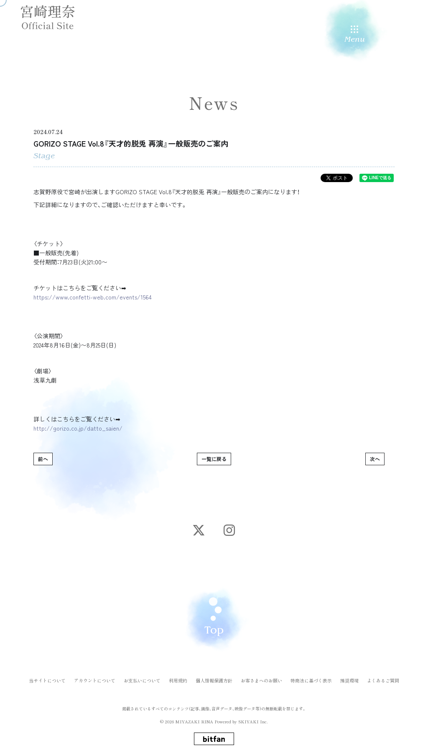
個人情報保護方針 (214, 677)
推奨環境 (349, 677)
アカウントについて (94, 677)
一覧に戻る (214, 458)
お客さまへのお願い (261, 677)
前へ (43, 458)
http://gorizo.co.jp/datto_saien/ (77, 428)
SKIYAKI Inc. (253, 718)
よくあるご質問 (383, 677)
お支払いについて (142, 677)
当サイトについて (47, 677)
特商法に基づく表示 (311, 677)
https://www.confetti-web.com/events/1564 (92, 297)
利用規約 (178, 677)
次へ (375, 458)
